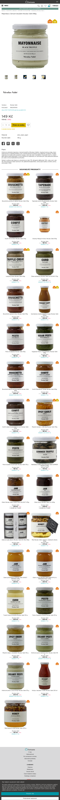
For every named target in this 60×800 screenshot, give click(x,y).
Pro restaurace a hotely (30, 756)
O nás (30, 752)
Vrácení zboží (30, 771)
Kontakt (30, 760)
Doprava (30, 767)
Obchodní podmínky (30, 758)
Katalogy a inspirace (30, 776)
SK (57, 1)
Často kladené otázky (30, 773)
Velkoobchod (30, 754)
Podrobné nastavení (30, 798)
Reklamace (30, 769)
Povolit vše (30, 793)
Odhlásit (55, 5)
